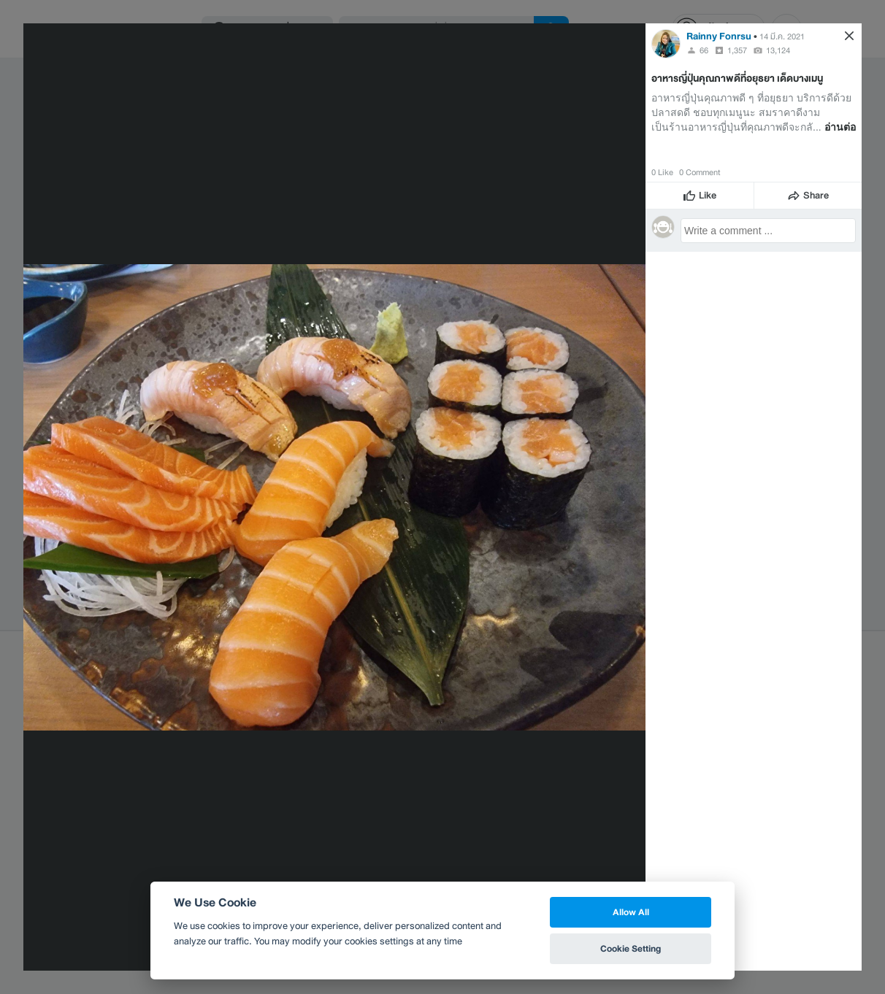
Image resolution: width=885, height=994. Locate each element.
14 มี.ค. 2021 (782, 36)
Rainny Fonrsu (718, 36)
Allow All (631, 912)
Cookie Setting (630, 948)
